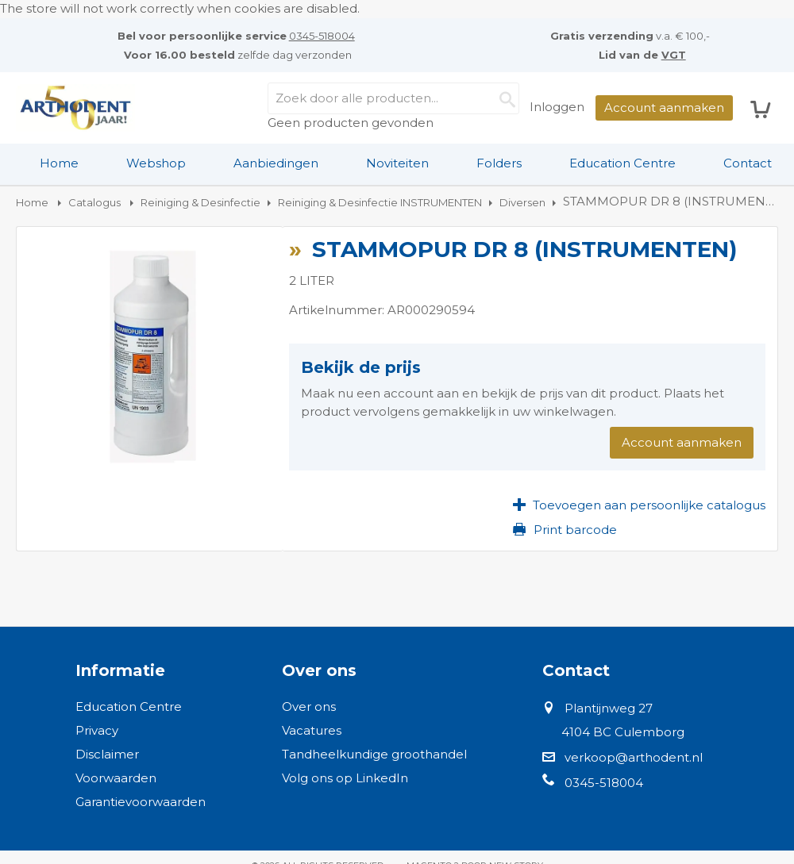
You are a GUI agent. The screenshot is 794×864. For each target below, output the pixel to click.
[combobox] (393, 98)
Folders (499, 163)
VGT (673, 54)
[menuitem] (59, 163)
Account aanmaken (664, 107)
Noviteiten (397, 163)
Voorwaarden (115, 777)
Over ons (309, 706)
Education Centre (622, 163)
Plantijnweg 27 (609, 708)
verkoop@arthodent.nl (634, 757)
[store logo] (75, 108)
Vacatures (311, 730)
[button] (639, 504)
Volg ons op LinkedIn (345, 777)
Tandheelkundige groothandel (374, 754)
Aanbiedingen (275, 163)
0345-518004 (322, 35)
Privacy (96, 730)
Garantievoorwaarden (140, 801)
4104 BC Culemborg (622, 731)
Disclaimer (107, 754)
